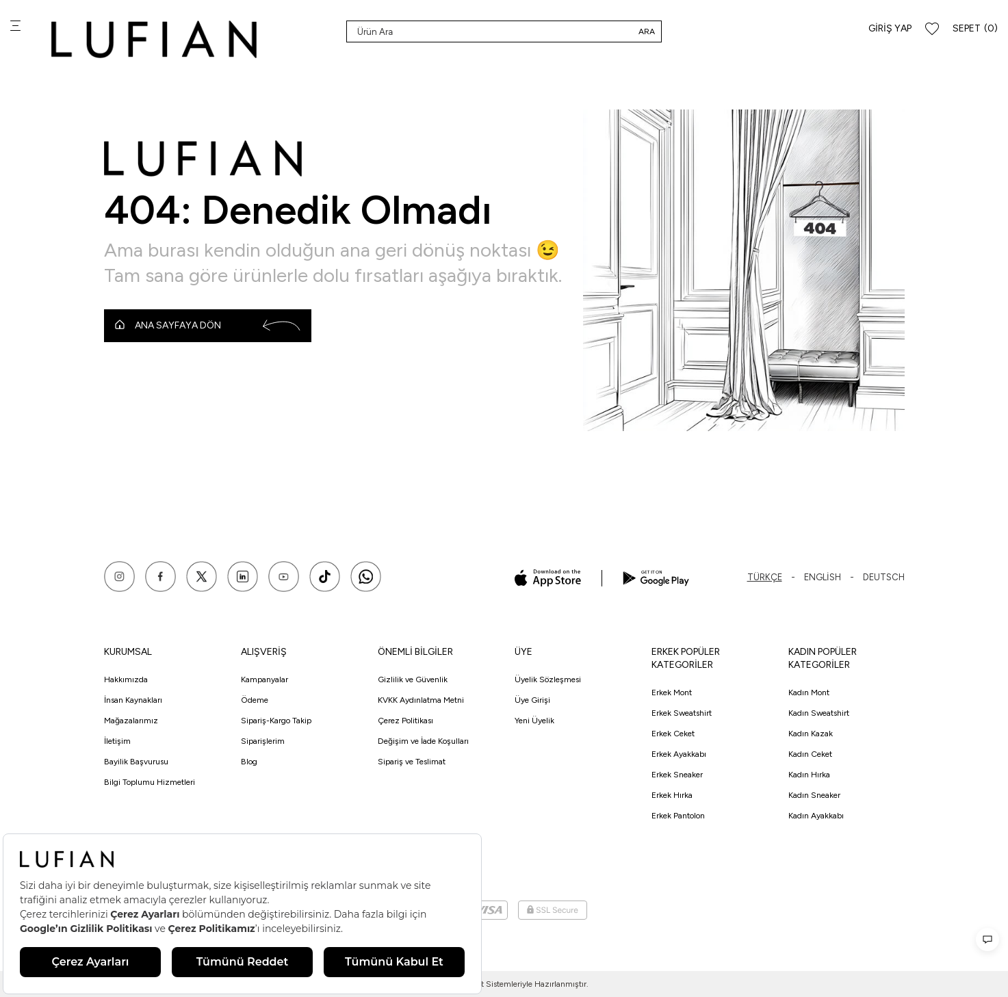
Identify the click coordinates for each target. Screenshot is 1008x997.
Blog (249, 761)
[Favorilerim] (932, 29)
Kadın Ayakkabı (816, 815)
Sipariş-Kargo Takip (276, 720)
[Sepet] (975, 29)
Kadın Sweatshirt (818, 713)
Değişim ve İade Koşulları (423, 741)
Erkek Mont (671, 692)
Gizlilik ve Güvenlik (413, 679)
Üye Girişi (532, 700)
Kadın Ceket (810, 754)
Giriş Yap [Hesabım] (890, 28)
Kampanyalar (264, 679)
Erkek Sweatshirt (681, 713)
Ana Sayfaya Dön (207, 326)
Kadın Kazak (810, 733)
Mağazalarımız (131, 720)
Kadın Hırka (809, 774)
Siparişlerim (263, 741)
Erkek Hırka (672, 795)
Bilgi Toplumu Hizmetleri (149, 782)
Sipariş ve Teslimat (411, 761)
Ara (646, 31)
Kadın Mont (808, 692)
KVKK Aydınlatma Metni (421, 700)
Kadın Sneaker (814, 795)
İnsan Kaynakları (133, 700)
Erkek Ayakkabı (678, 754)
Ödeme (254, 700)
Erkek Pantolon (678, 815)
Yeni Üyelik (534, 720)
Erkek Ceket (673, 733)
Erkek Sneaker (677, 774)
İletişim (117, 741)
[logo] (154, 39)
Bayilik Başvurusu (136, 761)
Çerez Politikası (405, 720)
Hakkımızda (126, 679)
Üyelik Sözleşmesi (548, 679)
